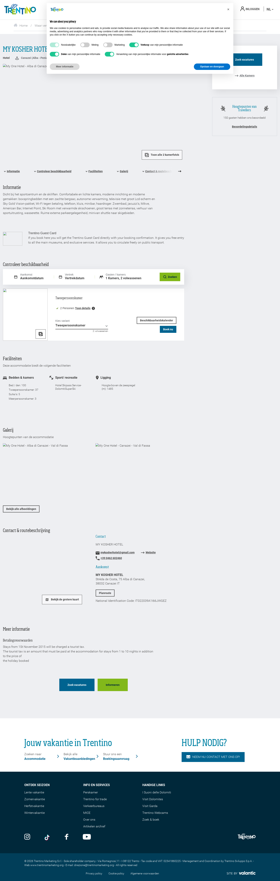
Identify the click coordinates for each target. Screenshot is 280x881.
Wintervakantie (34, 813)
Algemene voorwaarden (144, 873)
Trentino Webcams (155, 813)
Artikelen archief (94, 826)
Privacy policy (94, 873)
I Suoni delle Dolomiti (156, 792)
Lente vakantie (34, 792)
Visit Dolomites (152, 799)
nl (270, 9)
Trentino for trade (95, 799)
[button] (228, 9)
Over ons (89, 819)
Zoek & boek (150, 819)
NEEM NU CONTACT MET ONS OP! (213, 757)
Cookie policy (116, 873)
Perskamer (90, 792)
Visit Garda (150, 806)
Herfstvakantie (34, 806)
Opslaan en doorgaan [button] (212, 66)
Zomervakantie (34, 799)
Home (21, 25)
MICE (86, 813)
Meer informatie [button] (64, 66)
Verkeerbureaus (93, 806)
